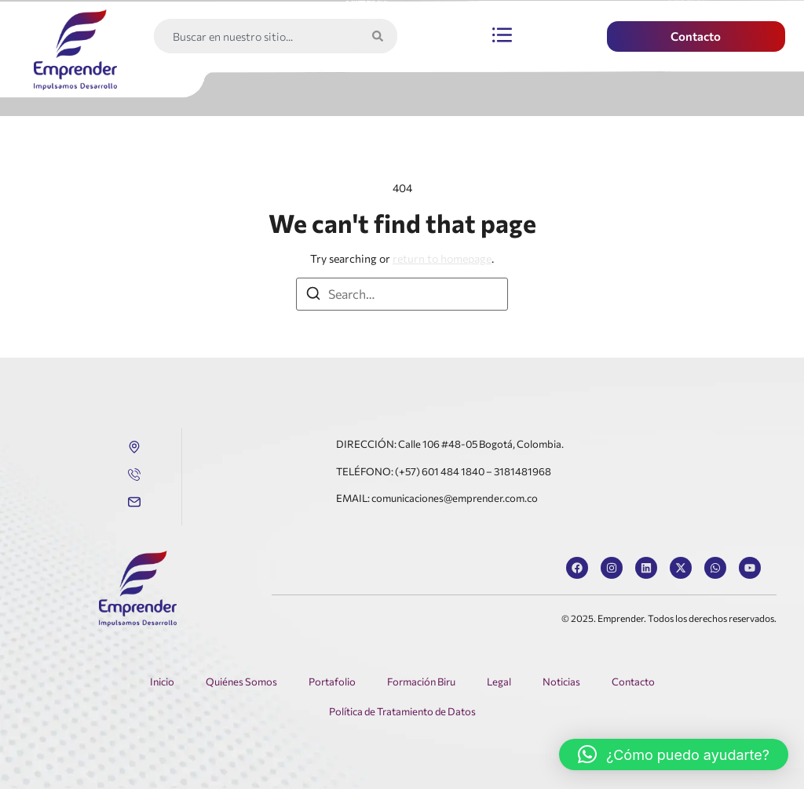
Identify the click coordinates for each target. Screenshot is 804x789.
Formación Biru (421, 681)
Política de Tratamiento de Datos (402, 711)
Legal (499, 681)
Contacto (633, 681)
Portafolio (332, 681)
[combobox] (259, 36)
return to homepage (442, 258)
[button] (502, 36)
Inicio (162, 681)
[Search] (380, 36)
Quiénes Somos (241, 681)
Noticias (561, 681)
